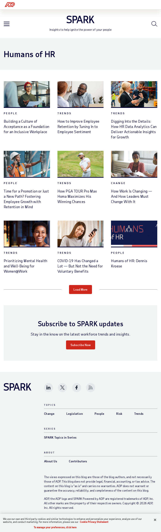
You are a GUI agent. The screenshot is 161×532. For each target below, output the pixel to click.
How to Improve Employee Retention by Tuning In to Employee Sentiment (78, 129)
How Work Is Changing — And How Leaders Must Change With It (131, 198)
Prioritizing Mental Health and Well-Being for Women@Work (25, 268)
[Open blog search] (154, 25)
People (11, 115)
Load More (80, 292)
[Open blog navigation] (7, 25)
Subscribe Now (81, 347)
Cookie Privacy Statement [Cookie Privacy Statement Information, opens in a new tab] (94, 521)
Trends (64, 115)
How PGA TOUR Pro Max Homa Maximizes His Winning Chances (77, 198)
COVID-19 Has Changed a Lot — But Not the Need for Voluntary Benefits (80, 268)
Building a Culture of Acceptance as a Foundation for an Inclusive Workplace (26, 129)
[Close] (155, 520)
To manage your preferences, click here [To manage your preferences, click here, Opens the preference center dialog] (55, 527)
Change (118, 185)
